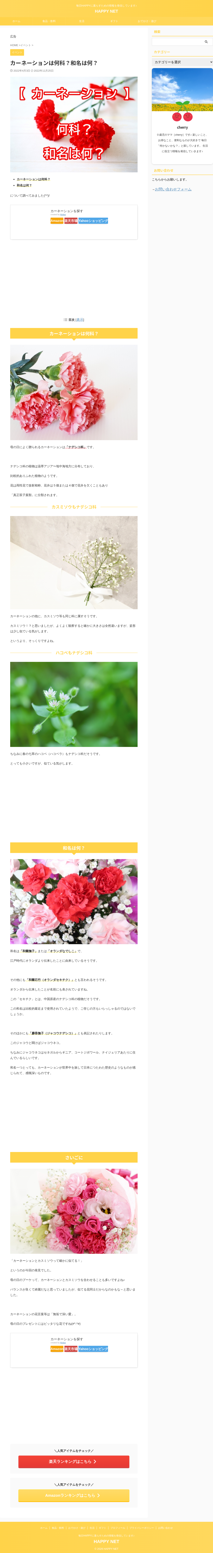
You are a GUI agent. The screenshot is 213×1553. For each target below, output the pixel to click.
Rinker (63, 214)
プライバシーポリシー (141, 1526)
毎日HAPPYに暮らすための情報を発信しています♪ (106, 1534)
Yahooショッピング (106, 220)
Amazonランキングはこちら (73, 1494)
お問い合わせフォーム (170, 189)
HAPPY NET (106, 11)
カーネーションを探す (67, 211)
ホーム (16, 21)
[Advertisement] (74, 277)
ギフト (114, 21)
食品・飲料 (49, 21)
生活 (81, 21)
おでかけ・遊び (147, 21)
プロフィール (117, 1526)
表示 (80, 319)
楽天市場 (79, 220)
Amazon (59, 220)
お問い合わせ (165, 1526)
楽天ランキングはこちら (73, 1461)
